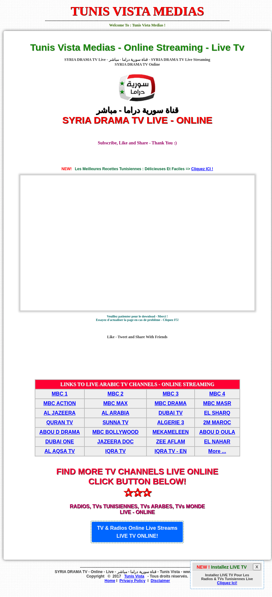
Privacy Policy (132, 581)
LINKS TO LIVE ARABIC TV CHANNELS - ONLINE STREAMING (137, 384)
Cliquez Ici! (227, 583)
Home (109, 581)
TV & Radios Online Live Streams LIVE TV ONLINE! (137, 532)
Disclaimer (160, 581)
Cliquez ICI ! (202, 169)
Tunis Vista (134, 576)
